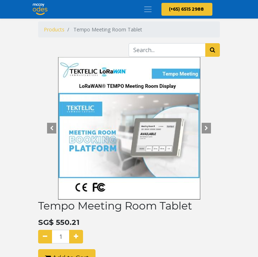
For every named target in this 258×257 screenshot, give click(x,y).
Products (54, 29)
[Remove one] (45, 236)
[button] (52, 128)
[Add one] (76, 236)
